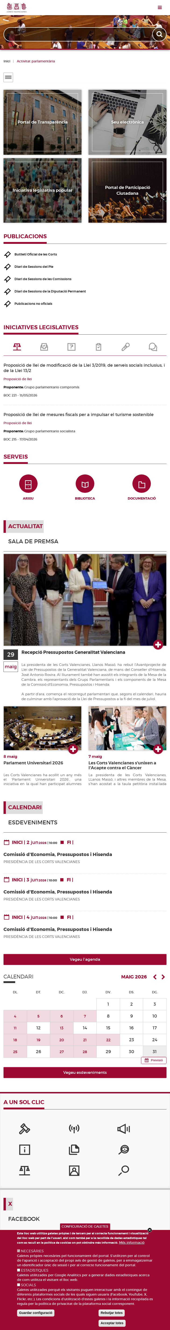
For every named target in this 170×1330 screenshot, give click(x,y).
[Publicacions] (153, 1135)
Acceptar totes (112, 1323)
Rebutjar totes (112, 1313)
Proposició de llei (18, 379)
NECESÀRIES (32, 1251)
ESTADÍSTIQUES (34, 1270)
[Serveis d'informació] (119, 1135)
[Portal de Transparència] (17, 1156)
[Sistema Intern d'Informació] (85, 1135)
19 (38, 1044)
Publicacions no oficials (33, 304)
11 (15, 1032)
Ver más (158, 649)
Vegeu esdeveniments (85, 1077)
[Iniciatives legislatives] (51, 1156)
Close (149, 1230)
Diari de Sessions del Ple (33, 267)
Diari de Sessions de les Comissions (42, 279)
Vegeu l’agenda (85, 964)
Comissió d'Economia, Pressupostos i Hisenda (58, 859)
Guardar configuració (35, 1313)
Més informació (132, 1242)
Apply (160, 34)
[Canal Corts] (51, 1135)
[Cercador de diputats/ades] (119, 1156)
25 (15, 1056)
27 (61, 1056)
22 (108, 1044)
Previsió (157, 1065)
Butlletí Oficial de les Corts (35, 254)
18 (15, 1044)
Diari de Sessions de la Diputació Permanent (50, 291)
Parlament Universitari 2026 (33, 767)
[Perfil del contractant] (85, 1156)
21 (85, 1044)
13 (62, 1032)
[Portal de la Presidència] (17, 1135)
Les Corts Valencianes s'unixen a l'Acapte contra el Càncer (122, 770)
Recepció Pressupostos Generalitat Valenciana (81, 656)
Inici (7, 61)
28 (85, 1056)
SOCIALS (28, 1285)
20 (61, 1044)
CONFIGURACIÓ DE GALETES (85, 1226)
